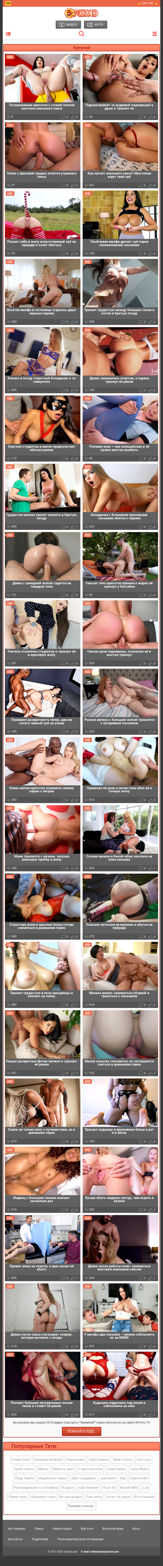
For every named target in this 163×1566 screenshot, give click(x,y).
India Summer (88, 1498)
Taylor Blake (139, 1479)
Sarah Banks (116, 1479)
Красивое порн (43, 1507)
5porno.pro (71, 1562)
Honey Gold (20, 1470)
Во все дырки (71, 1507)
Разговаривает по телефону (36, 1498)
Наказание (75, 1470)
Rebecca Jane (63, 1479)
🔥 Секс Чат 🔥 (147, 3)
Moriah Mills (129, 1498)
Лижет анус (18, 1507)
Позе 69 (109, 1498)
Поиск (39, 1539)
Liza (146, 1498)
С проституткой (90, 1479)
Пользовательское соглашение (80, 1549)
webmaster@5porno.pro (104, 1562)
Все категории (112, 1539)
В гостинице (144, 1507)
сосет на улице (118, 1507)
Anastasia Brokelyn (48, 1470)
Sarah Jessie (24, 1479)
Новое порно (62, 1539)
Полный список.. (81, 1516)
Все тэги (87, 1539)
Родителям (40, 1549)
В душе (68, 1498)
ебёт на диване (83, 1489)
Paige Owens (24, 1489)
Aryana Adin (139, 1489)
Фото (136, 1539)
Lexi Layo (144, 1470)
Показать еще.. (81, 1441)
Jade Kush (107, 1489)
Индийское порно (52, 1489)
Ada (123, 1489)
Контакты (15, 1549)
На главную (16, 1539)
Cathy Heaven (98, 1470)
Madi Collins (122, 1470)
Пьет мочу (94, 1507)
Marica (43, 1479)
